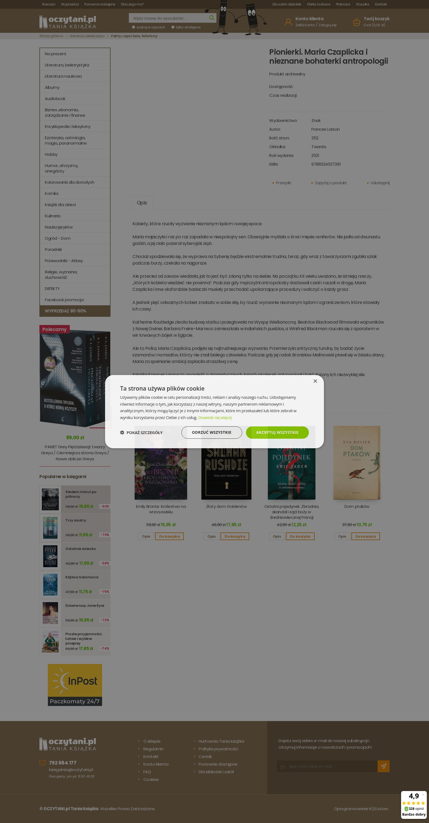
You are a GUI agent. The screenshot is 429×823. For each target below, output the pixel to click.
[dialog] (214, 411)
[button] (141, 432)
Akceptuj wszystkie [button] (277, 432)
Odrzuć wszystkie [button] (211, 432)
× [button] (315, 381)
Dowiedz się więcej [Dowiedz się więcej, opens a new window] (214, 417)
